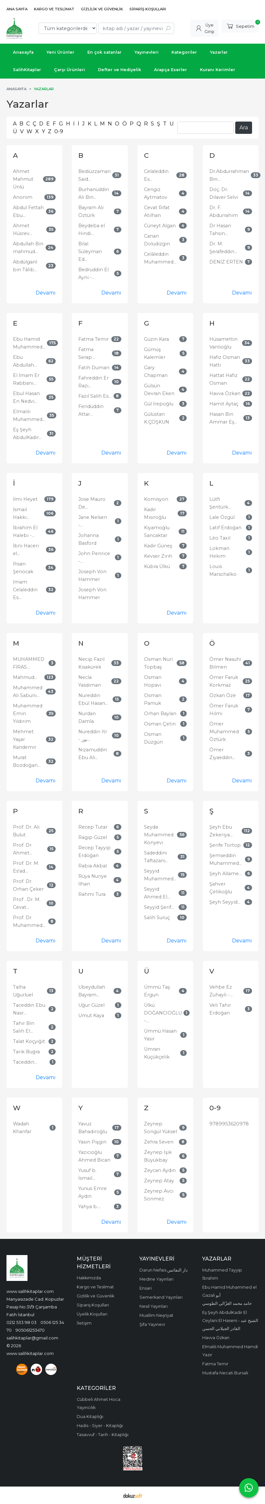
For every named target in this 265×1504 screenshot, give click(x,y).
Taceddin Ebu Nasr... (29, 1009)
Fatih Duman (93, 368)
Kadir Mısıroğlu (155, 513)
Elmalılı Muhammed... (29, 415)
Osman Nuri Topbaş (158, 663)
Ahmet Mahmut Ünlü (23, 179)
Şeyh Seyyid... (224, 902)
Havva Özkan (224, 393)
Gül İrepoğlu (158, 404)
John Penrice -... (94, 557)
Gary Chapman (156, 371)
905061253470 (30, 1330)
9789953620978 (229, 1124)
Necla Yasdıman (89, 681)
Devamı (46, 293)
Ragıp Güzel (92, 837)
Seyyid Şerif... (159, 907)
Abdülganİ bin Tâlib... (25, 266)
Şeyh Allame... (225, 873)
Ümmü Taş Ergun (157, 991)
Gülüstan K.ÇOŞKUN (156, 418)
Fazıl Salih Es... (94, 396)
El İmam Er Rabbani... (26, 379)
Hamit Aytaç (223, 404)
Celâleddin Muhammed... (160, 258)
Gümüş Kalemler (154, 353)
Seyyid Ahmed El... (157, 893)
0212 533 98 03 (21, 1322)
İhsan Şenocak (23, 568)
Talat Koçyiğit (29, 1041)
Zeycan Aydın (160, 1170)
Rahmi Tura (91, 894)
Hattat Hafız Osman (223, 379)
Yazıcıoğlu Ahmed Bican (94, 1156)
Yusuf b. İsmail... (87, 1174)
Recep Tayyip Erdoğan (94, 851)
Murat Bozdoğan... (26, 761)
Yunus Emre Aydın (92, 1192)
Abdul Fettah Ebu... (28, 211)
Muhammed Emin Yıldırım (27, 713)
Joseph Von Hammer (92, 575)
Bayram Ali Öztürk (91, 211)
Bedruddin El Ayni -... (93, 273)
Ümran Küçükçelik (157, 1053)
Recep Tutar (92, 827)
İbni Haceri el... (26, 549)
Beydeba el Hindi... (91, 229)
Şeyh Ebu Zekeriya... (221, 831)
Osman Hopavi (152, 681)
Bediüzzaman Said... (94, 175)
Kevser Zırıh (158, 556)
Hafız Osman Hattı (224, 361)
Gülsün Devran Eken (159, 389)
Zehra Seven (158, 1142)
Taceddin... (25, 1062)
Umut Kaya (91, 1015)
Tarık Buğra (26, 1052)
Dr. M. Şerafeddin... (223, 247)
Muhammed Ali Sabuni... (27, 691)
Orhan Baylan (160, 713)
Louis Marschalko (223, 570)
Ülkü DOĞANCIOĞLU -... (163, 1013)
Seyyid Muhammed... (160, 875)
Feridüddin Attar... (91, 410)
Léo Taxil (219, 538)
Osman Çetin (160, 724)
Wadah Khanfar (22, 1127)
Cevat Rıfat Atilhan (157, 211)
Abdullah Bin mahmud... (28, 247)
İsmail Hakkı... (21, 513)
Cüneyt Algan (160, 226)
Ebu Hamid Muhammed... (29, 343)
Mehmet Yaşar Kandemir (24, 739)
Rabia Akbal (92, 866)
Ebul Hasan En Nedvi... (26, 397)
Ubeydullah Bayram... (91, 991)
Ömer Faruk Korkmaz (223, 681)
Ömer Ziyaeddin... (222, 753)
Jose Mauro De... (91, 503)
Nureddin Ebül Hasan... (93, 699)
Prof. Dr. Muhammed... (29, 921)
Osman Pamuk (152, 699)
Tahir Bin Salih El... (23, 1027)
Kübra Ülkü (157, 566)
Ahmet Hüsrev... (22, 229)
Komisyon (156, 499)
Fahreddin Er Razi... (93, 382)
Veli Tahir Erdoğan (220, 1009)
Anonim (22, 197)
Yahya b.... (89, 1206)
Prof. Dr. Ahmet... (22, 849)
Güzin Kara (156, 339)
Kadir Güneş (158, 546)
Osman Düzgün (153, 738)
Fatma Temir (93, 339)
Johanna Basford (88, 539)
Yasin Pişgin (92, 1142)
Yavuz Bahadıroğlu (92, 1127)
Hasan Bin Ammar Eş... (223, 418)
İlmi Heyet (25, 499)
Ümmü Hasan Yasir (160, 1035)
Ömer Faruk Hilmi (223, 709)
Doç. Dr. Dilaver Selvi (223, 193)
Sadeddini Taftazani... (156, 857)
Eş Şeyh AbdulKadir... (27, 433)
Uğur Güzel (91, 1005)
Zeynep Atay (159, 1181)
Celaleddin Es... (156, 175)
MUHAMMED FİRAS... (28, 663)
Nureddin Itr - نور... (92, 735)
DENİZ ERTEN (226, 262)
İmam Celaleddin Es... (25, 589)
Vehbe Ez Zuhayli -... (221, 991)
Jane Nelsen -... (92, 521)
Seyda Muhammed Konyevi (158, 834)
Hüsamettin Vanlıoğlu (223, 343)
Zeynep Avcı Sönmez (158, 1195)
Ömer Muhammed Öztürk (224, 731)
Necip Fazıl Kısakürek (91, 663)
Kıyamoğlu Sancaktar (157, 531)
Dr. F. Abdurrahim (223, 211)
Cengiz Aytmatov (155, 193)
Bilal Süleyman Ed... (90, 251)
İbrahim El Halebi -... (25, 531)
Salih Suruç (157, 917)
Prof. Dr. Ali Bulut (26, 831)
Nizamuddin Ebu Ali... (92, 753)
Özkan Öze (222, 695)
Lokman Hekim (219, 552)
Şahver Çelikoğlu (220, 888)
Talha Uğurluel (23, 991)
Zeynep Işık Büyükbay (158, 1156)
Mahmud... (25, 677)
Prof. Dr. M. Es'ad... (26, 867)
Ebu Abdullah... (25, 361)
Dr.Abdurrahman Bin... (229, 175)
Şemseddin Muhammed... (225, 859)
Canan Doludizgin (157, 240)
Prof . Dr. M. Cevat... (26, 903)
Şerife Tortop (225, 845)
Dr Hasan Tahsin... (220, 229)
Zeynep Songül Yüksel (160, 1127)
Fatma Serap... (86, 353)
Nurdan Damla (87, 717)
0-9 (58, 131)
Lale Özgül (222, 517)
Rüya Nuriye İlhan (92, 880)
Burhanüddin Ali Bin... (93, 193)
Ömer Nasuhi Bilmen (225, 663)
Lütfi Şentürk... (220, 503)
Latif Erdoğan (225, 528)
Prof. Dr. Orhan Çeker (28, 885)
